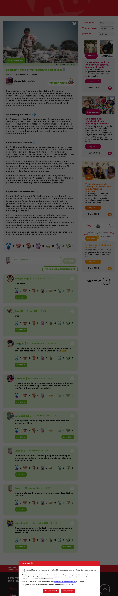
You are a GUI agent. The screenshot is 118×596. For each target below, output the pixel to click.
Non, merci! (68, 591)
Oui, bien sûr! (51, 591)
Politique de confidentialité (65, 582)
